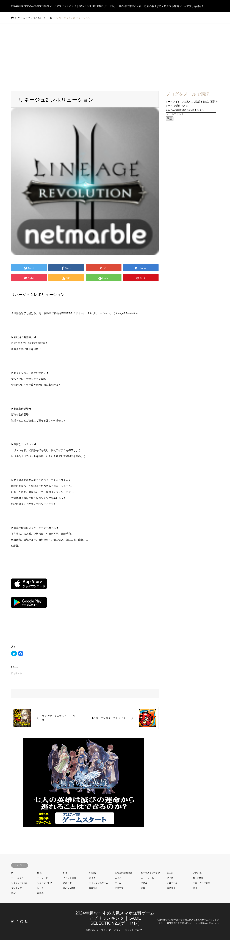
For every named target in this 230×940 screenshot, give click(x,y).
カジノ (118, 878)
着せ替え (171, 888)
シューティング (44, 883)
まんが (170, 873)
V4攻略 (92, 873)
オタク (92, 878)
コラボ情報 (198, 878)
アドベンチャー (18, 878)
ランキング (16, 888)
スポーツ (67, 883)
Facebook (17, 921)
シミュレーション (19, 883)
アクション (198, 873)
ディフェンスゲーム (98, 883)
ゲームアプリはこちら (30, 17)
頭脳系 (40, 893)
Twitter (12, 921)
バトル (118, 883)
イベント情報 (69, 878)
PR (12, 873)
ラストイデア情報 (201, 883)
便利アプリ (120, 888)
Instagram (21, 921)
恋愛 (143, 888)
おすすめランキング (150, 873)
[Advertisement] (115, 57)
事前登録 (93, 888)
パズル (144, 883)
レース (40, 888)
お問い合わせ (92, 930)
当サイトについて (133, 930)
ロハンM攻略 (69, 888)
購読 (169, 118)
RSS (26, 921)
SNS (65, 873)
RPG (39, 873)
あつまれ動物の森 (123, 873)
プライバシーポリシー (112, 930)
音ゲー (14, 893)
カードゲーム (147, 878)
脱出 (195, 888)
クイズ (170, 878)
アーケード (42, 878)
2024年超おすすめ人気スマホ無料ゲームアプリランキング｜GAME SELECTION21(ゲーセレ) (114, 918)
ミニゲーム (172, 883)
